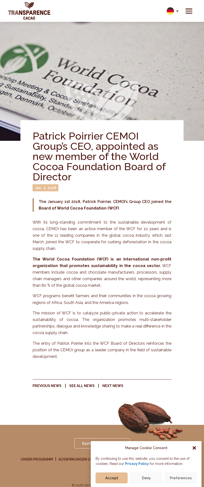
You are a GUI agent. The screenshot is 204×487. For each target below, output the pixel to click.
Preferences (181, 478)
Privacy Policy (137, 464)
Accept (111, 478)
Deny (146, 478)
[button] (194, 448)
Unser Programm (37, 459)
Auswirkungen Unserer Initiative (90, 459)
